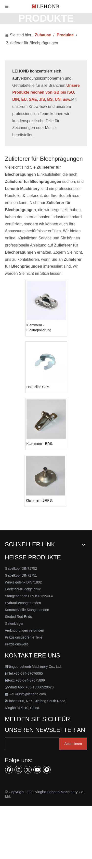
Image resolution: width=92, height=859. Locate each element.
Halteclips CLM (38, 387)
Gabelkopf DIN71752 (21, 568)
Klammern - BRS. (39, 444)
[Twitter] (28, 769)
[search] (36, 744)
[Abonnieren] (73, 744)
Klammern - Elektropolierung (38, 327)
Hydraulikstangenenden (23, 603)
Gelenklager (14, 624)
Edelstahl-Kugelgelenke (23, 589)
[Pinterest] (47, 769)
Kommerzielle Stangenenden (27, 610)
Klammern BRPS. (39, 500)
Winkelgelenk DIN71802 (23, 582)
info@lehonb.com (32, 694)
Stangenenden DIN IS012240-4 (29, 596)
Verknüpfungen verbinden (24, 630)
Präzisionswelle (16, 644)
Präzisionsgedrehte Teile (23, 637)
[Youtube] (37, 769)
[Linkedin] (18, 769)
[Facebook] (9, 769)
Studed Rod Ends (18, 617)
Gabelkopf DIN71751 (21, 575)
